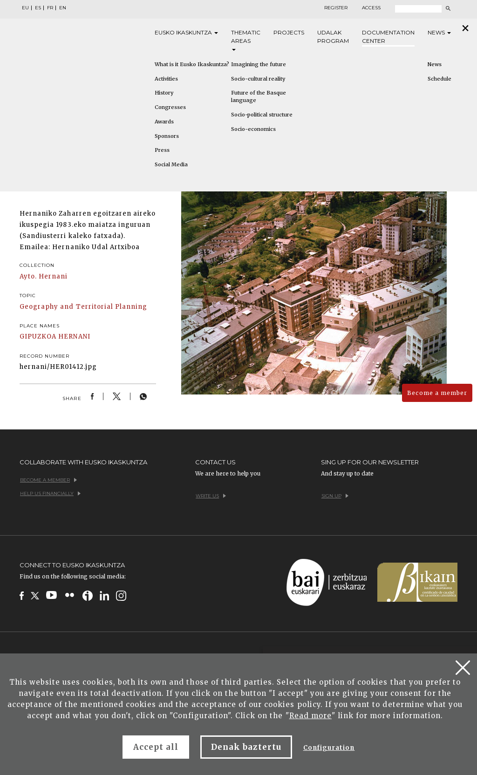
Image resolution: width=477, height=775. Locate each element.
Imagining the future (258, 64)
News (439, 32)
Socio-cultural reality (258, 78)
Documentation (388, 37)
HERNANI (74, 336)
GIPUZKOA (38, 336)
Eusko (186, 32)
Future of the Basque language (258, 96)
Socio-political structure (262, 114)
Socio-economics (253, 129)
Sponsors (167, 136)
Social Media (171, 164)
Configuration (329, 748)
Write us (211, 496)
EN (62, 8)
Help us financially (50, 493)
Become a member (437, 392)
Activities (166, 78)
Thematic (245, 40)
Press (162, 150)
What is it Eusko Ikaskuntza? (192, 64)
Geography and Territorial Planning (83, 307)
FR (50, 8)
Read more (310, 715)
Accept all (155, 747)
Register (336, 8)
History (164, 92)
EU (25, 8)
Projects (288, 32)
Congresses (170, 107)
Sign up (334, 496)
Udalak (333, 37)
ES (38, 8)
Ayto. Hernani (44, 276)
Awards (164, 121)
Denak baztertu (246, 747)
